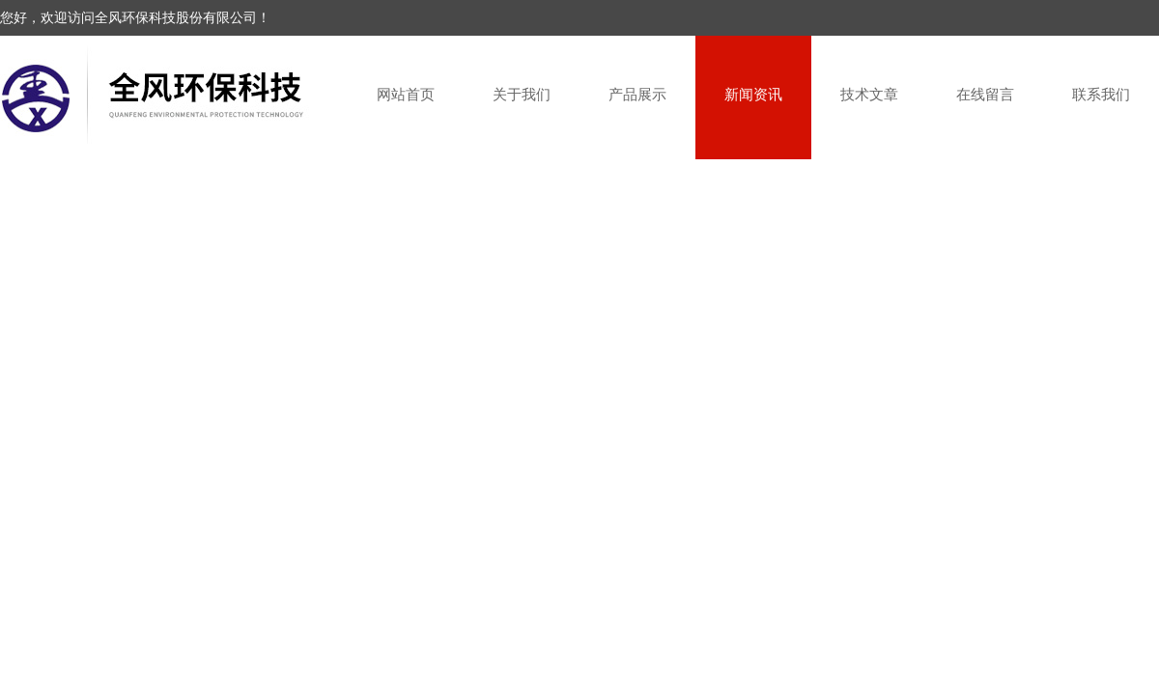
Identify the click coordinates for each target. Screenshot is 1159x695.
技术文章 (869, 94)
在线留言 (985, 94)
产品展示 (637, 94)
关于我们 (522, 94)
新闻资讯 (753, 94)
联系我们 (1101, 94)
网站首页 (406, 94)
